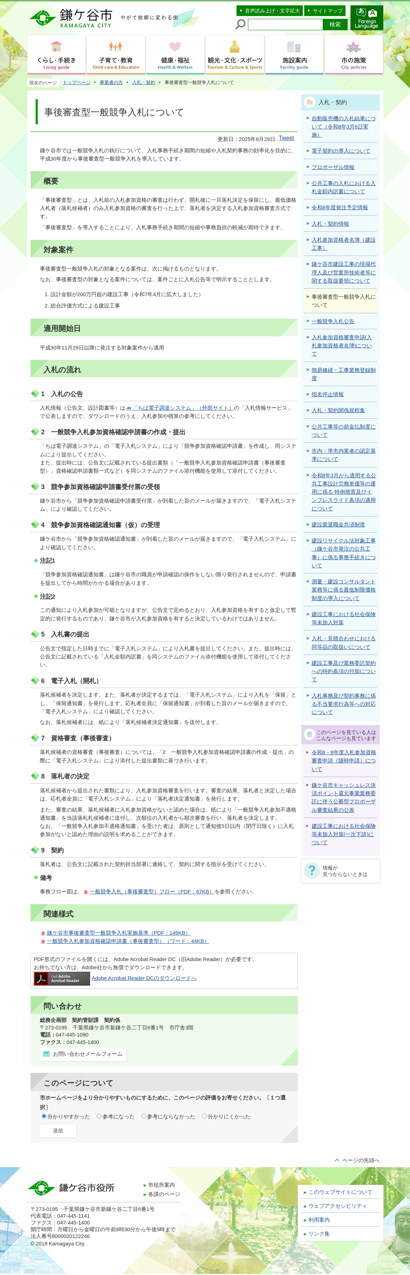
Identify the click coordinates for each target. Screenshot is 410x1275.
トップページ (76, 82)
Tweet (286, 138)
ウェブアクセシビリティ (337, 1206)
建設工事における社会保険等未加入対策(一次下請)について (344, 834)
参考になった (119, 1116)
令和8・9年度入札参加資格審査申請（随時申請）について (344, 761)
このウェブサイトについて (340, 1192)
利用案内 (319, 1220)
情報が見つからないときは (345, 871)
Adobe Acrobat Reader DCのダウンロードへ (115, 978)
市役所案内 (161, 1185)
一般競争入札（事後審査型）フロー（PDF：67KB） (152, 891)
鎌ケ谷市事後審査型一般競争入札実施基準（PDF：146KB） (119, 933)
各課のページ (164, 1194)
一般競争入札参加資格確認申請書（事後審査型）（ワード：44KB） (128, 941)
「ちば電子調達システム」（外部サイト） (183, 408)
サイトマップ (328, 11)
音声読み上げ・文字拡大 (272, 11)
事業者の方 (111, 82)
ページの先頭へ (361, 1160)
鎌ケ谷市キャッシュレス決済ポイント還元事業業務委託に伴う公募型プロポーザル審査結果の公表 (344, 797)
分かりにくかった (229, 1116)
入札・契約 (143, 82)
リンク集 (319, 1234)
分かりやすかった (68, 1116)
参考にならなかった (171, 1116)
